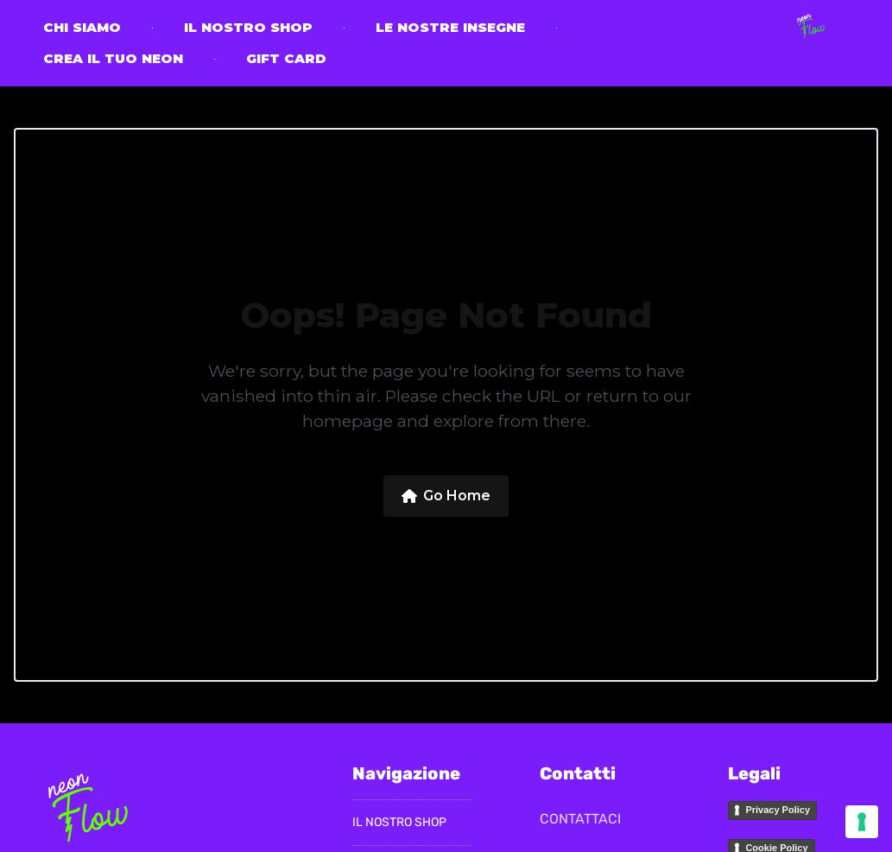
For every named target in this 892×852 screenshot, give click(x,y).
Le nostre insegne (450, 27)
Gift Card (286, 58)
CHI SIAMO (82, 27)
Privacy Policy (777, 809)
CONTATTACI (580, 819)
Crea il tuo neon (113, 58)
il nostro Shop (248, 27)
